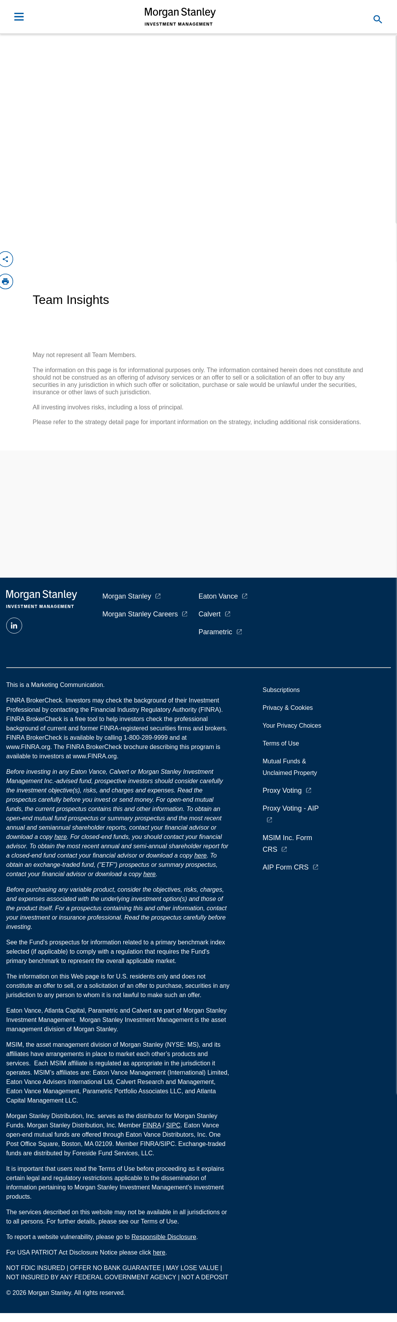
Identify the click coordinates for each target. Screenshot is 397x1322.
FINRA (152, 1125)
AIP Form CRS (286, 867)
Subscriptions (281, 690)
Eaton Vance (218, 596)
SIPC (173, 1125)
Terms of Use (281, 743)
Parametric (215, 632)
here (61, 837)
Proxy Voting (282, 790)
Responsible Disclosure (163, 1237)
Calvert (210, 614)
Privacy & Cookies (288, 707)
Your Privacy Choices (294, 725)
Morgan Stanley (126, 596)
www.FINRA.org (95, 756)
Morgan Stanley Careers (140, 614)
